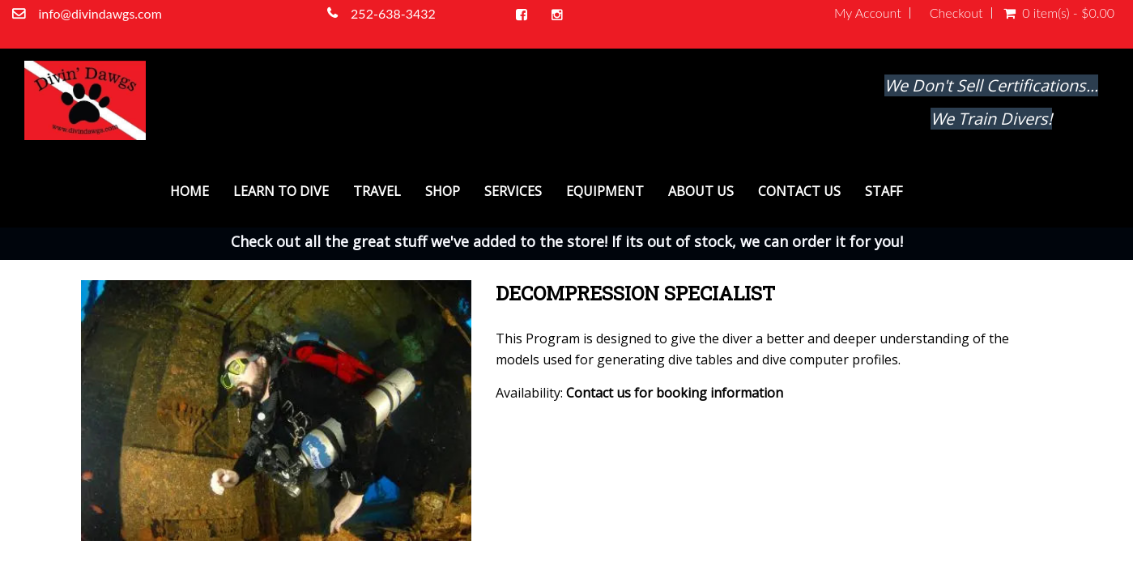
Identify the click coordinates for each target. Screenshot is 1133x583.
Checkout (956, 13)
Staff (883, 191)
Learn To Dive (281, 191)
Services (513, 191)
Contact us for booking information (674, 393)
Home (189, 191)
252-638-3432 (394, 13)
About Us (701, 191)
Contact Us (799, 191)
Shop (442, 191)
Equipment (605, 191)
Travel (377, 191)
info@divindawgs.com (101, 13)
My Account (867, 13)
